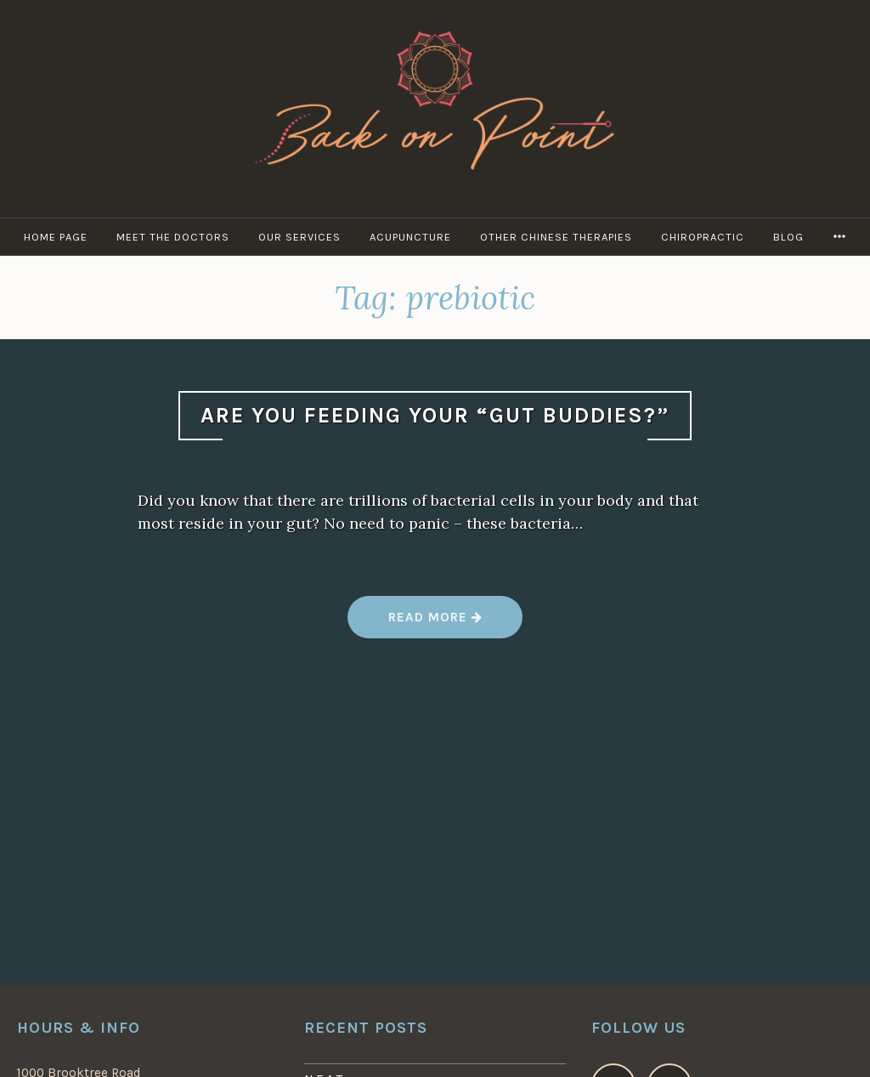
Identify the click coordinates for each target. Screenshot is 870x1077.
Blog (788, 236)
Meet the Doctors (172, 236)
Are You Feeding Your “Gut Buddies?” (435, 415)
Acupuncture (410, 236)
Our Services (299, 236)
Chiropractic (702, 236)
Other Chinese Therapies (556, 236)
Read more (434, 623)
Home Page (56, 236)
